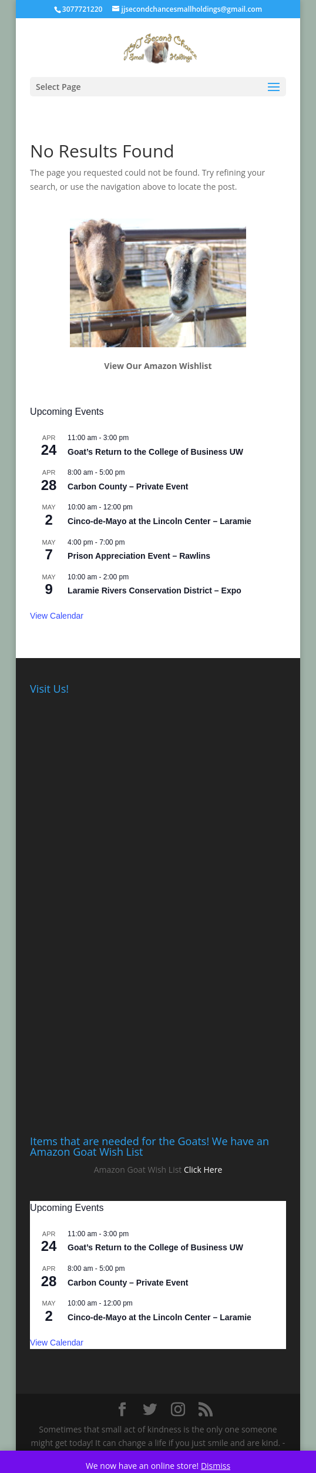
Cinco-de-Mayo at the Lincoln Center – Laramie (159, 521)
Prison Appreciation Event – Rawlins (139, 556)
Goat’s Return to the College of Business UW (155, 452)
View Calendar (56, 615)
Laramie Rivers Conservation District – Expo (154, 590)
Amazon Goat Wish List (138, 1169)
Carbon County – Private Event (128, 486)
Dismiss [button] (215, 1465)
